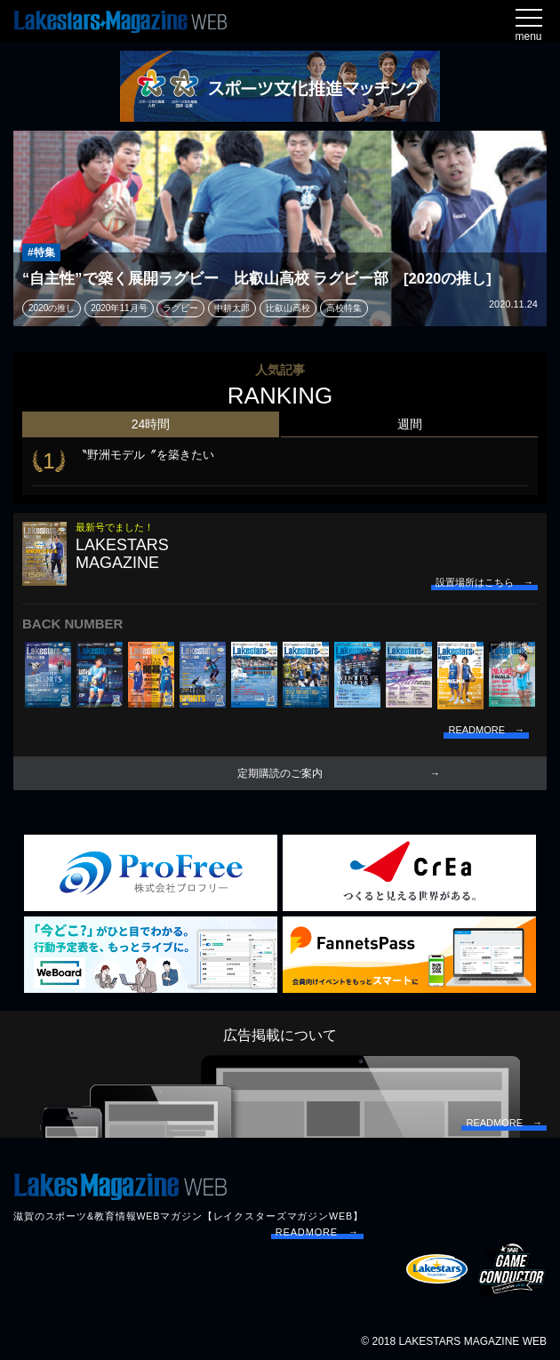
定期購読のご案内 (280, 773)
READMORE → (317, 1232)
